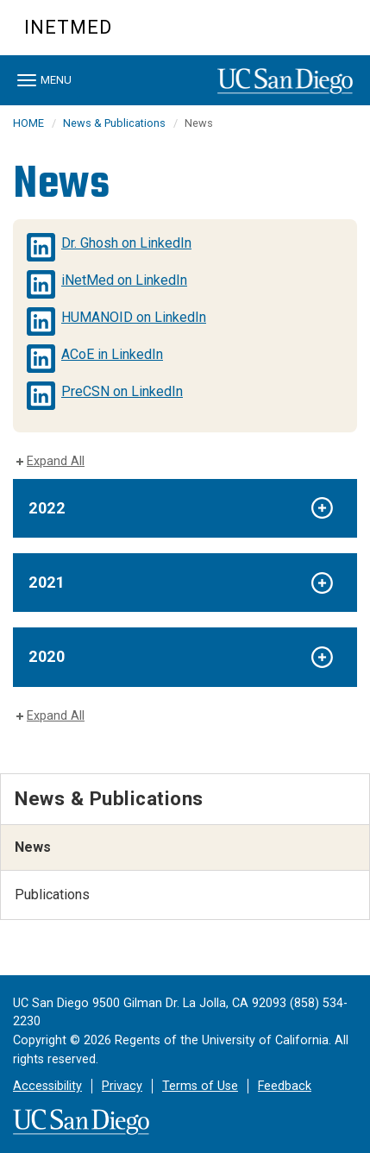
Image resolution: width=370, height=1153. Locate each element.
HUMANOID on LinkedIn (133, 317)
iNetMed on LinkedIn (124, 280)
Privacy (122, 1086)
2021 (46, 582)
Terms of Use (200, 1086)
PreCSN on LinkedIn (122, 391)
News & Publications (114, 123)
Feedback (284, 1086)
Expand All (56, 461)
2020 (46, 656)
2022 (46, 508)
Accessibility (47, 1086)
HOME (28, 123)
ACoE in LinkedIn (112, 354)
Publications (52, 894)
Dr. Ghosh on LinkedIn (126, 243)
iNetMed (68, 27)
